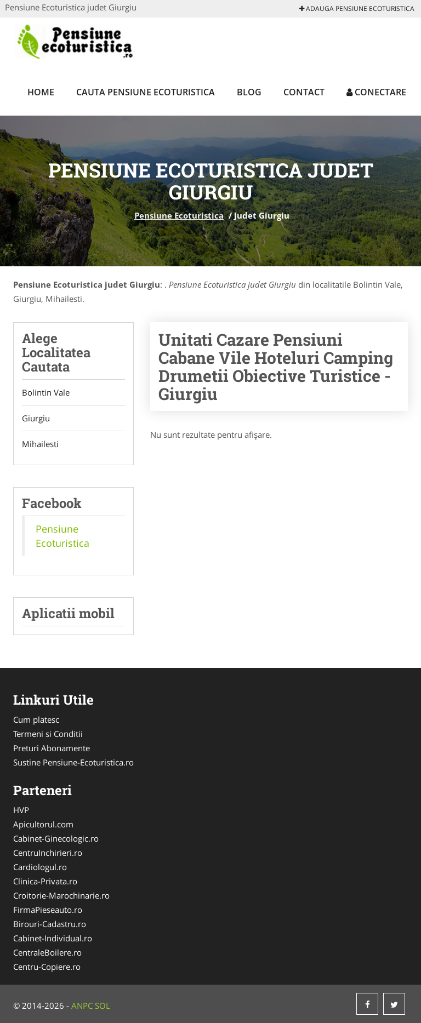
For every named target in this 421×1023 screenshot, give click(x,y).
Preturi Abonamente (51, 747)
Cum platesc (36, 719)
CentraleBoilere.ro (47, 952)
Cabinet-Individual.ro (52, 938)
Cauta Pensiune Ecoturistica (145, 92)
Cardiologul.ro (40, 866)
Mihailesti (40, 443)
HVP (21, 809)
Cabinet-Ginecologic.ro (56, 838)
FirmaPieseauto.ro (47, 909)
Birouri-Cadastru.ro (49, 923)
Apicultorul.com (43, 824)
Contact (304, 92)
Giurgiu (36, 418)
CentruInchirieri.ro (47, 852)
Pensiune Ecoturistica (179, 215)
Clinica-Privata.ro (45, 881)
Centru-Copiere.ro (47, 966)
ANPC (82, 1005)
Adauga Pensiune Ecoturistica (356, 8)
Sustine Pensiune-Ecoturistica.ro (73, 762)
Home (40, 92)
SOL (102, 1005)
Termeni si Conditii (48, 733)
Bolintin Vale (46, 392)
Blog (249, 92)
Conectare (376, 92)
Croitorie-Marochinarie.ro (61, 895)
